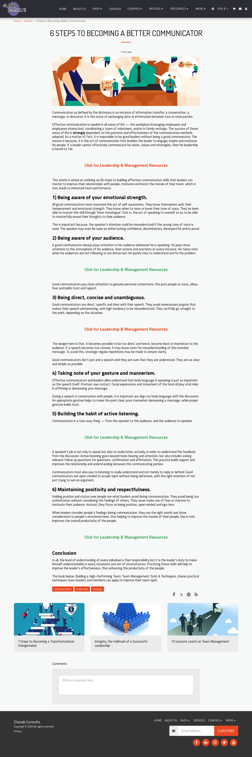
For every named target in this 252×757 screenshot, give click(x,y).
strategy (97, 589)
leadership (82, 589)
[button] (135, 9)
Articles (28, 21)
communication (62, 589)
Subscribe (226, 730)
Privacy (18, 731)
